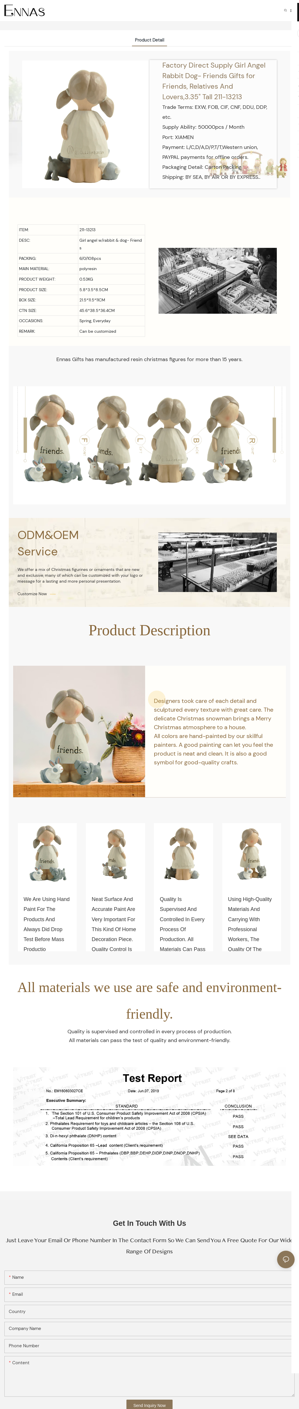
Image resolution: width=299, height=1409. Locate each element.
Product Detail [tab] (149, 40)
